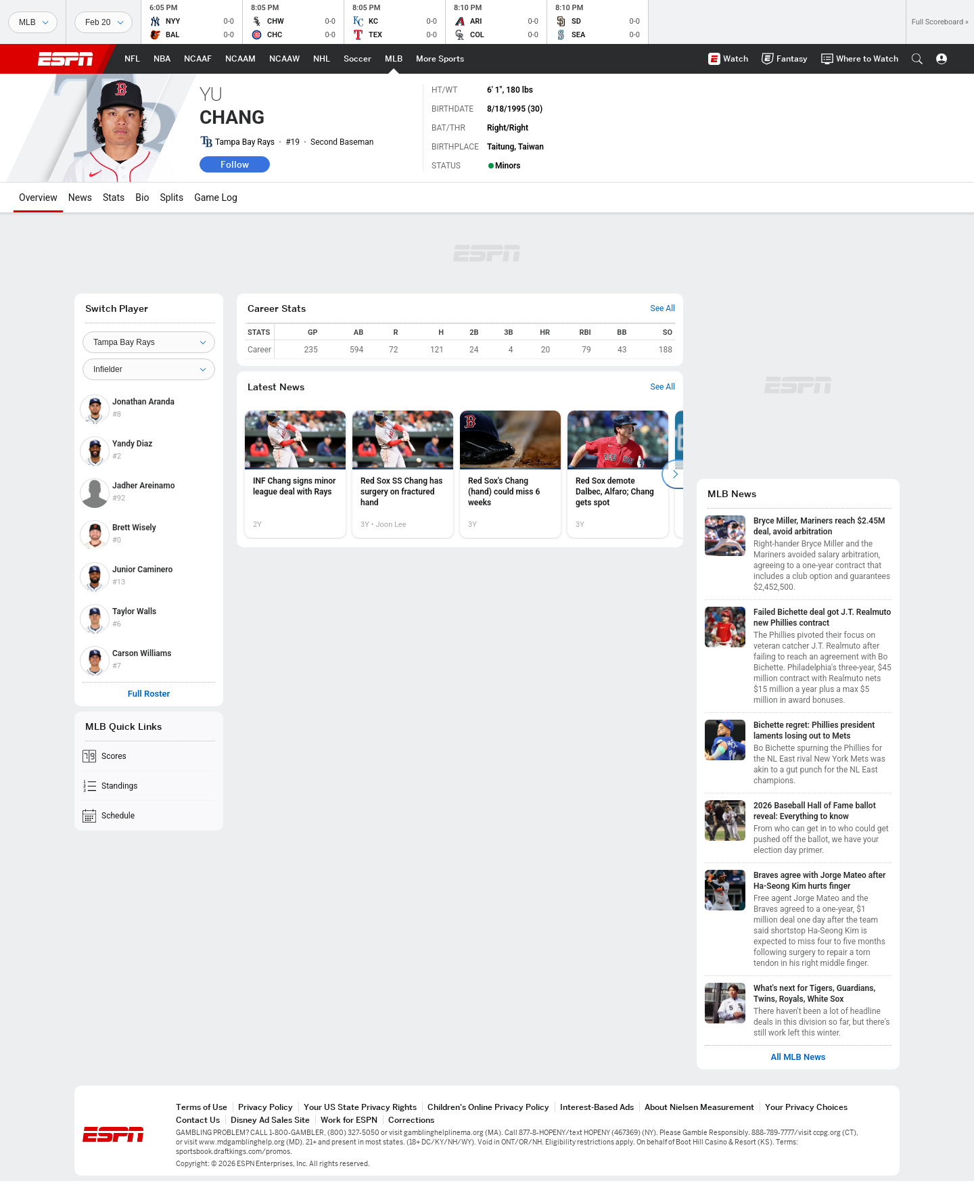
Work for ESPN (349, 1120)
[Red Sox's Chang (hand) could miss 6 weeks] (510, 474)
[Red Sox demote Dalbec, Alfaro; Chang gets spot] (617, 474)
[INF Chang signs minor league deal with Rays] (295, 474)
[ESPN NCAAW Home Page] (284, 59)
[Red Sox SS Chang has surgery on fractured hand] (402, 474)
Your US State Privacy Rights (360, 1107)
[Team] (148, 342)
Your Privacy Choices (806, 1107)
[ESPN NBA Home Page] (162, 59)
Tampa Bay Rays (245, 142)
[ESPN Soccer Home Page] (357, 59)
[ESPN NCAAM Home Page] (240, 59)
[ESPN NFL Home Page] (132, 59)
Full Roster (149, 694)
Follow (235, 164)
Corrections (411, 1120)
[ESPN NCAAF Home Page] (198, 59)
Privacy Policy (265, 1107)
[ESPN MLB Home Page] (393, 59)
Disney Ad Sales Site (270, 1120)
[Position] (148, 369)
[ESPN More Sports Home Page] (440, 59)
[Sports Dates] (103, 22)
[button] (917, 58)
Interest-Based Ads (597, 1107)
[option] (295, 474)
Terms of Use (201, 1107)
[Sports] (33, 22)
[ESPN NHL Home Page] (321, 59)
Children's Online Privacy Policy (488, 1107)
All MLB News (797, 1057)
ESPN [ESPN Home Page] (65, 59)
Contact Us (198, 1120)
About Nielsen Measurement (699, 1107)
